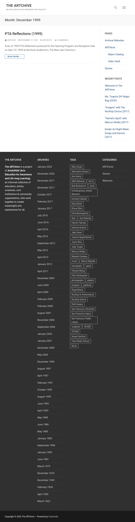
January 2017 (44, 208)
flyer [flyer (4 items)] (74, 218)
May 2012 (42, 250)
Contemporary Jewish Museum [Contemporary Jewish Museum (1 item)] (82, 192)
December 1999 (45, 361)
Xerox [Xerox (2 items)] (74, 346)
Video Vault (114, 61)
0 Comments (61, 40)
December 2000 (45, 347)
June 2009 (43, 285)
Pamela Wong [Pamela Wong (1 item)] (78, 271)
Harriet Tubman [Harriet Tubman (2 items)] (79, 223)
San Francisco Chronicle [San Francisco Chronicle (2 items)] (83, 309)
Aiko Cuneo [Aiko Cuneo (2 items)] (77, 167)
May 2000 (42, 354)
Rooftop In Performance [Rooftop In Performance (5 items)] (83, 294)
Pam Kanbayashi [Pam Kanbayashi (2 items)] (79, 275)
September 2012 (46, 243)
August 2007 (44, 313)
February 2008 (45, 306)
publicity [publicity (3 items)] (87, 285)
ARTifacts (110, 47)
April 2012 (42, 257)
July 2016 (42, 215)
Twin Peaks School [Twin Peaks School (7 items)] (80, 341)
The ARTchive (19, 5)
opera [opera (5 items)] (88, 266)
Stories (108, 68)
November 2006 (45, 320)
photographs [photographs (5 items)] (78, 280)
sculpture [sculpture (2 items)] (76, 327)
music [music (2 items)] (74, 261)
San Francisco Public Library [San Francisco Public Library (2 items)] (81, 320)
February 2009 (45, 299)
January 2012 (44, 264)
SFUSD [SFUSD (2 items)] (87, 327)
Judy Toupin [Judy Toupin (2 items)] (77, 247)
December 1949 (45, 480)
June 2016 (43, 222)
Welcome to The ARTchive (113, 87)
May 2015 (42, 236)
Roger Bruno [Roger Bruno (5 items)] (77, 290)
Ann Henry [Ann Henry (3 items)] (76, 176)
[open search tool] (115, 7)
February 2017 (45, 201)
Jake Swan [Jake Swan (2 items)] (77, 232)
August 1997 (44, 368)
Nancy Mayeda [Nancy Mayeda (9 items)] (88, 261)
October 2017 (44, 194)
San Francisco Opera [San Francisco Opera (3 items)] (81, 314)
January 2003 (44, 333)
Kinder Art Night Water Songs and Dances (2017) (117, 133)
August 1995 (44, 396)
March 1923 (43, 501)
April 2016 (42, 229)
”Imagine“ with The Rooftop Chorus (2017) (117, 109)
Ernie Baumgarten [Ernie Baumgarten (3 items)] (80, 213)
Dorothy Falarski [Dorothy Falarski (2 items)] (79, 199)
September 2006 (46, 327)
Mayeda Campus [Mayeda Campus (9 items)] (79, 256)
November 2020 (45, 173)
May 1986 (42, 431)
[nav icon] (124, 7)
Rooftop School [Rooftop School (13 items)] (79, 299)
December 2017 (45, 180)
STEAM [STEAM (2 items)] (75, 331)
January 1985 (44, 438)
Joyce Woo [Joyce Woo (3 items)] (77, 242)
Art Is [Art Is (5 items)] (91, 181)
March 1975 (43, 466)
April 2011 (42, 271)
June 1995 (43, 403)
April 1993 (42, 410)
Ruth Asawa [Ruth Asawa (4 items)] (77, 304)
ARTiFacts (46, 40)
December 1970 (45, 473)
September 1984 (46, 445)
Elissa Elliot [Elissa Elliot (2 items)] (77, 208)
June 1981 (43, 459)
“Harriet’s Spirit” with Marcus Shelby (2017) (116, 120)
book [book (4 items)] (92, 186)
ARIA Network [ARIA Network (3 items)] (78, 181)
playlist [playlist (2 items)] (90, 280)
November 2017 (45, 187)
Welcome (107, 180)
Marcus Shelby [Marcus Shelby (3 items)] (78, 251)
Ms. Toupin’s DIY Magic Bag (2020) (117, 98)
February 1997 (45, 382)
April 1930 (42, 494)
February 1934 (45, 487)
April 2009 (42, 292)
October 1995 (44, 389)
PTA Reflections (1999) (23, 34)
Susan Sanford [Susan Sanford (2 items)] (78, 336)
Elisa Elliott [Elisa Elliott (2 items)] (77, 204)
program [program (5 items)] (76, 285)
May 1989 (42, 417)
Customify (53, 516)
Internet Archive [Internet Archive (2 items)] (79, 227)
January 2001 (44, 340)
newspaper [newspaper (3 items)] (77, 266)
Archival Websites (114, 40)
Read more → (15, 56)
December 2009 (45, 278)
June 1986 (43, 424)
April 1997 (42, 375)
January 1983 (44, 452)
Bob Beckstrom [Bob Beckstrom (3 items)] (79, 186)
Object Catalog (116, 54)
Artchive (10, 40)
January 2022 (44, 166)
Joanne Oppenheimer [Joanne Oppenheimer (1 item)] (82, 237)
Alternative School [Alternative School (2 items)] (80, 171)
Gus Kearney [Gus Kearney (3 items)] (85, 218)
